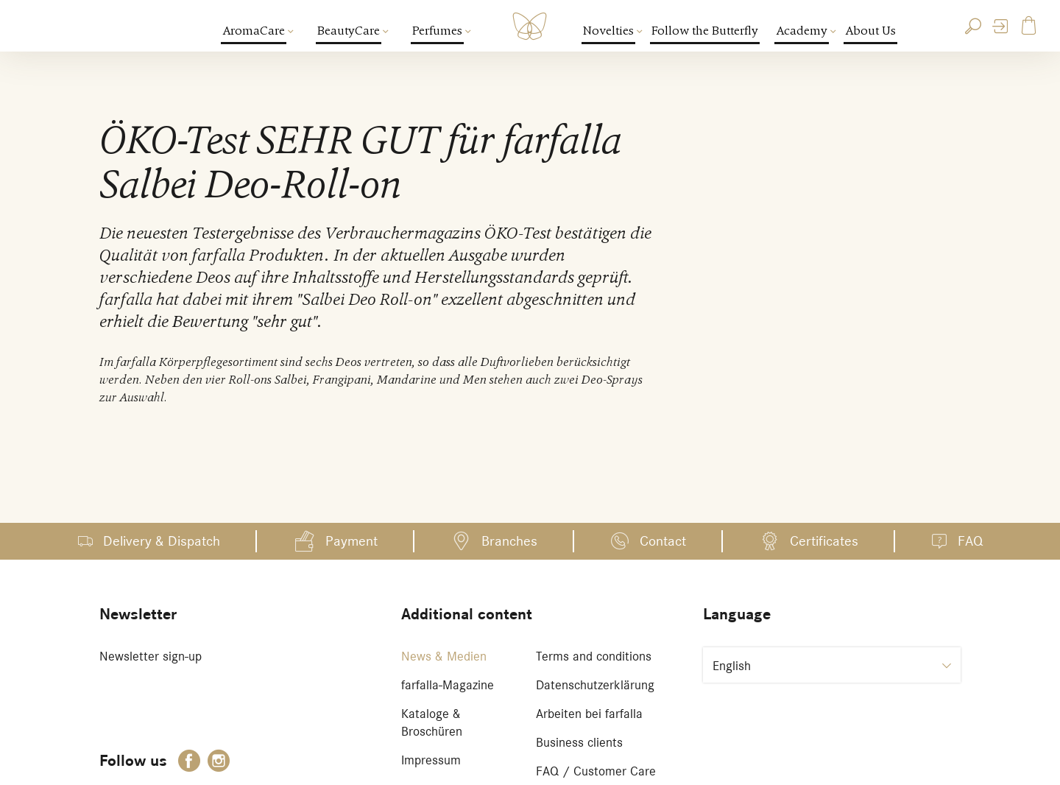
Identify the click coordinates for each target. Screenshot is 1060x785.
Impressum (431, 760)
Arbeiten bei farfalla (589, 713)
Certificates (824, 540)
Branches (509, 540)
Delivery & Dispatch (161, 540)
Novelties (609, 30)
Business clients (579, 742)
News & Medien (444, 656)
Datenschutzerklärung (595, 684)
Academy (802, 30)
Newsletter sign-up (150, 656)
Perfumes (438, 30)
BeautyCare (349, 30)
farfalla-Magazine (447, 684)
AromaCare (254, 30)
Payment (351, 540)
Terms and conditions (593, 656)
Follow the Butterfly (704, 30)
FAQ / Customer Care (596, 771)
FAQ (970, 540)
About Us (870, 30)
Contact (663, 540)
